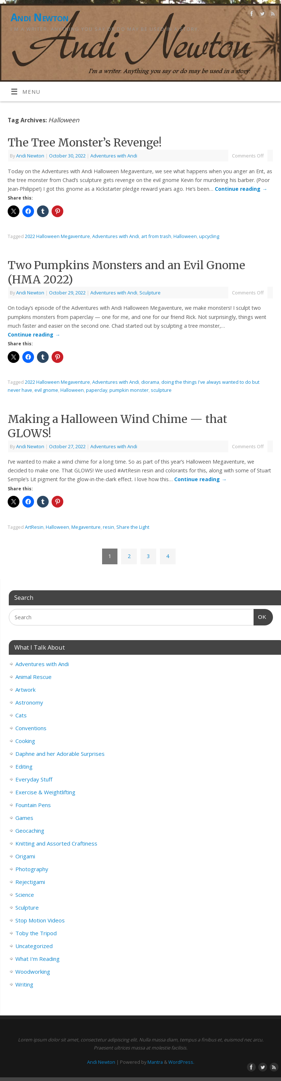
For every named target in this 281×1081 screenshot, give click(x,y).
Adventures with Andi (113, 155)
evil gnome (46, 390)
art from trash (156, 236)
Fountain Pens (33, 805)
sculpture (161, 390)
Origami (25, 856)
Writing (24, 984)
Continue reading (241, 188)
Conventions (30, 728)
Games (24, 817)
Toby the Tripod (36, 933)
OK (260, 616)
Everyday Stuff (33, 779)
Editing (24, 766)
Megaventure (86, 527)
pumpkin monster (129, 390)
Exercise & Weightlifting (45, 792)
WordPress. (181, 1062)
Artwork (25, 689)
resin (108, 527)
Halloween (185, 236)
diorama (150, 382)
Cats (21, 715)
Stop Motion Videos (40, 920)
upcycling (209, 236)
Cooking (25, 740)
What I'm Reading (37, 958)
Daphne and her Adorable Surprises (60, 753)
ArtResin (34, 527)
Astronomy (29, 702)
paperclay (96, 390)
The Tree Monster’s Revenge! (85, 142)
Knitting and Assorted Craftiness (56, 843)
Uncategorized (34, 946)
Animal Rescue (33, 676)
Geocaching (29, 830)
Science (24, 894)
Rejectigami (30, 881)
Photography (31, 869)
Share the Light (132, 527)
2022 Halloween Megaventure (57, 236)
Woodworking (32, 971)
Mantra (155, 1062)
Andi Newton (40, 17)
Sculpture (150, 292)
